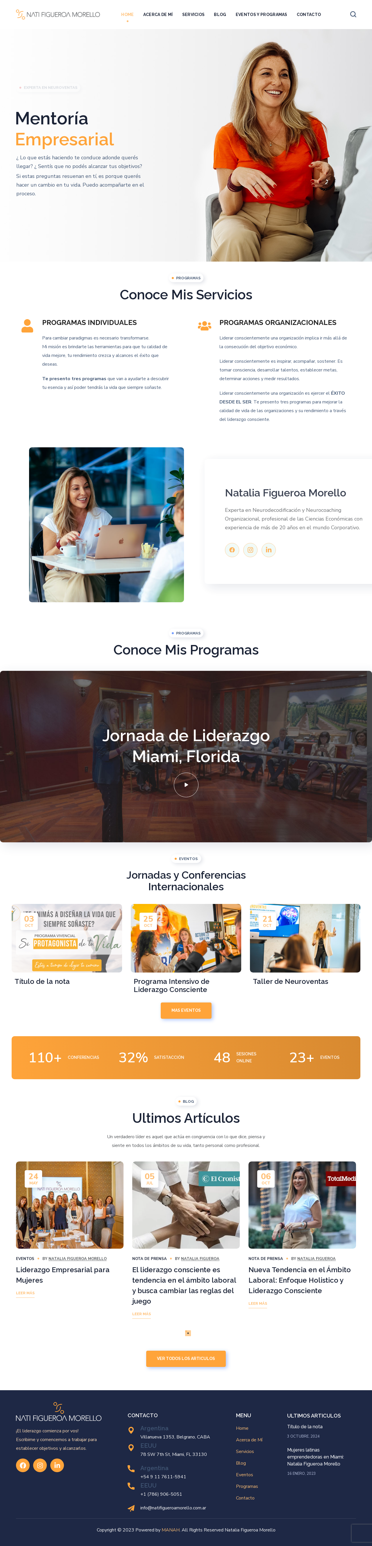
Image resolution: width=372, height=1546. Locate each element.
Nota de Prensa (149, 1258)
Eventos (25, 1258)
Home (242, 1428)
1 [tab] (186, 1331)
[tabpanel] (70, 1233)
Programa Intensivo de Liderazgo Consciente (172, 985)
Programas (247, 1486)
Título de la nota (42, 981)
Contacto (245, 1498)
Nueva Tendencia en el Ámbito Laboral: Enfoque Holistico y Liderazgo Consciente (299, 1280)
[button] (353, 14)
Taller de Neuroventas (290, 981)
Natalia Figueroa (200, 1258)
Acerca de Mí (249, 1440)
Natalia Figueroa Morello (78, 1258)
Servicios (245, 1451)
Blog (241, 1463)
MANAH (171, 1530)
